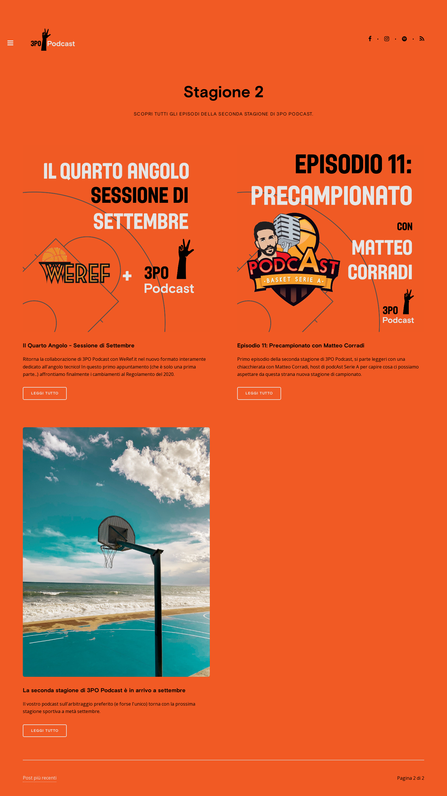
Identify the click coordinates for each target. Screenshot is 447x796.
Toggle (10, 43)
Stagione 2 (223, 91)
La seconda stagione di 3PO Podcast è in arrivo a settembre (104, 690)
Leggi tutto (45, 393)
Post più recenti (39, 778)
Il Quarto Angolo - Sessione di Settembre (79, 345)
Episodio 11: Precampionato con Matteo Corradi (300, 345)
